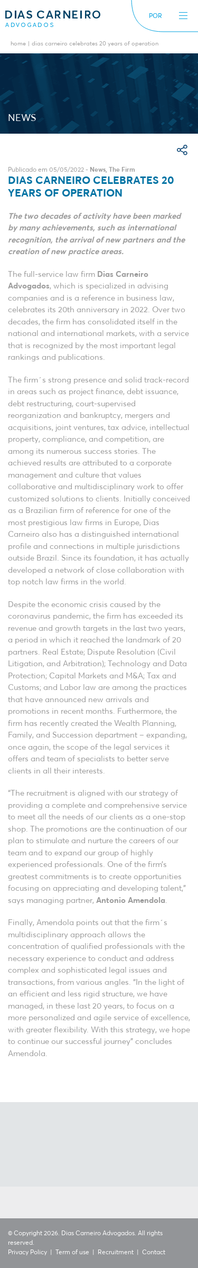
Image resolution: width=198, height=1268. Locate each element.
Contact (153, 1253)
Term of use (72, 1253)
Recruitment (116, 1253)
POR (155, 16)
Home (18, 44)
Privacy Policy (27, 1253)
